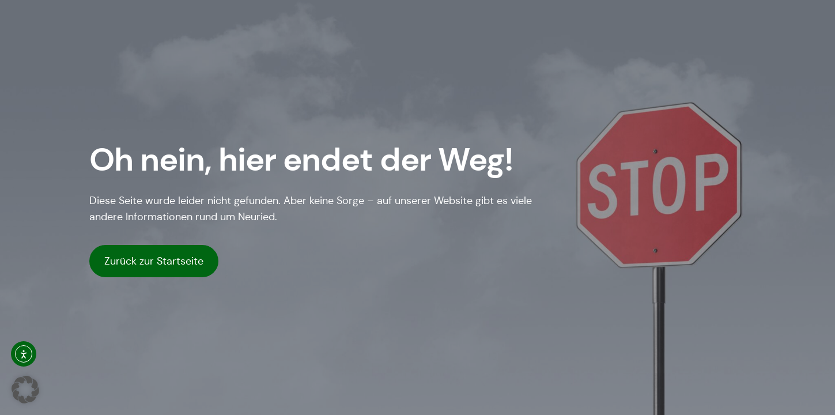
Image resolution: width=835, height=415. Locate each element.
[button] (25, 389)
